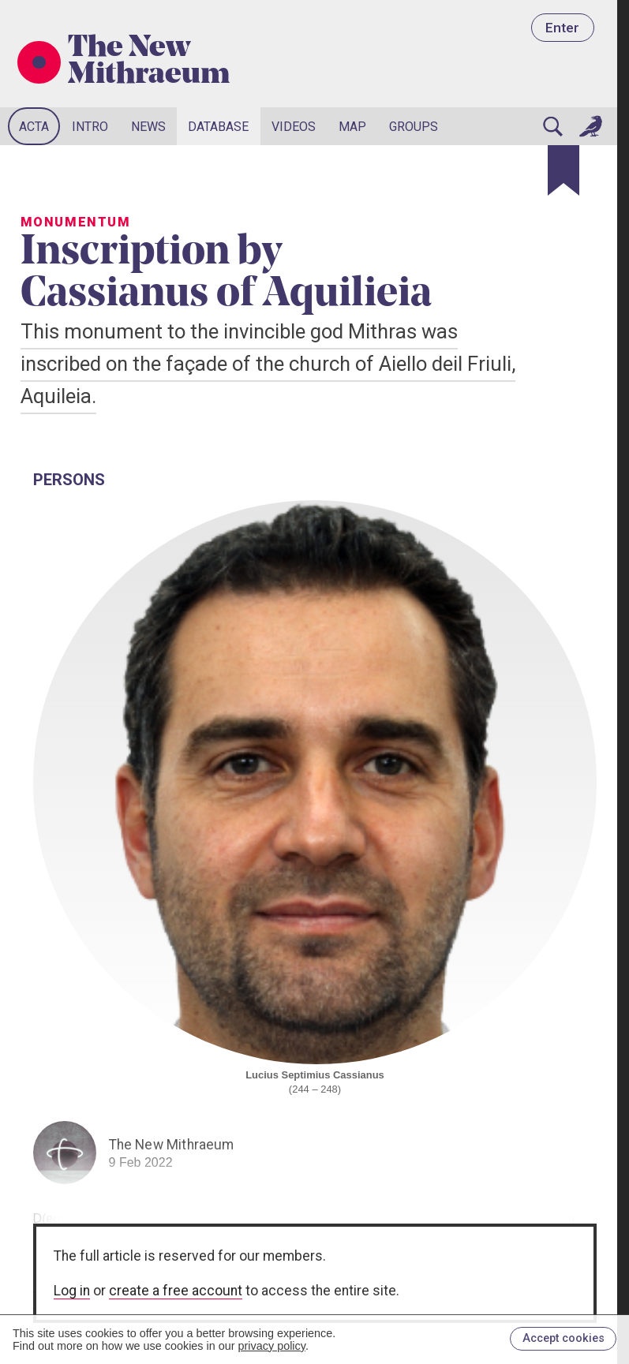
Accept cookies (563, 1338)
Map (352, 126)
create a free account (175, 1291)
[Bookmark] (563, 170)
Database (218, 126)
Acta (34, 126)
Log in (72, 1291)
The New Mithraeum (149, 62)
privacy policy (271, 1346)
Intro (90, 126)
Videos (293, 126)
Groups (413, 126)
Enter (562, 28)
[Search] (552, 126)
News (148, 126)
